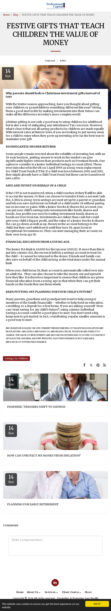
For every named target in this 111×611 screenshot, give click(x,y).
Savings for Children (16, 358)
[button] (4, 5)
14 (11, 381)
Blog (15, 14)
